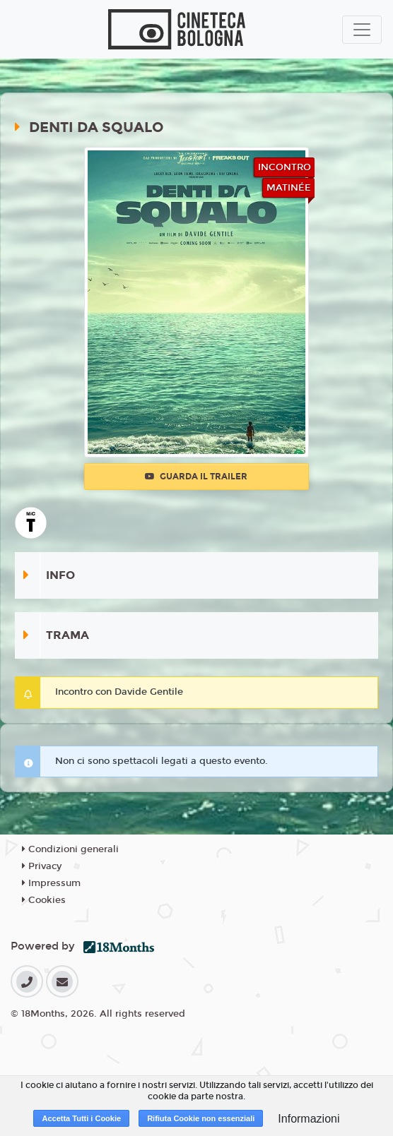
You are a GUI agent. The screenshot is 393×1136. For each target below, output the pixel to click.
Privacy (41, 866)
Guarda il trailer (196, 477)
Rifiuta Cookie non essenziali (200, 1118)
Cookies (44, 900)
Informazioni (308, 1119)
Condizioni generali (70, 849)
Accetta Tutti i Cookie (81, 1118)
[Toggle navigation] (362, 30)
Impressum (51, 883)
